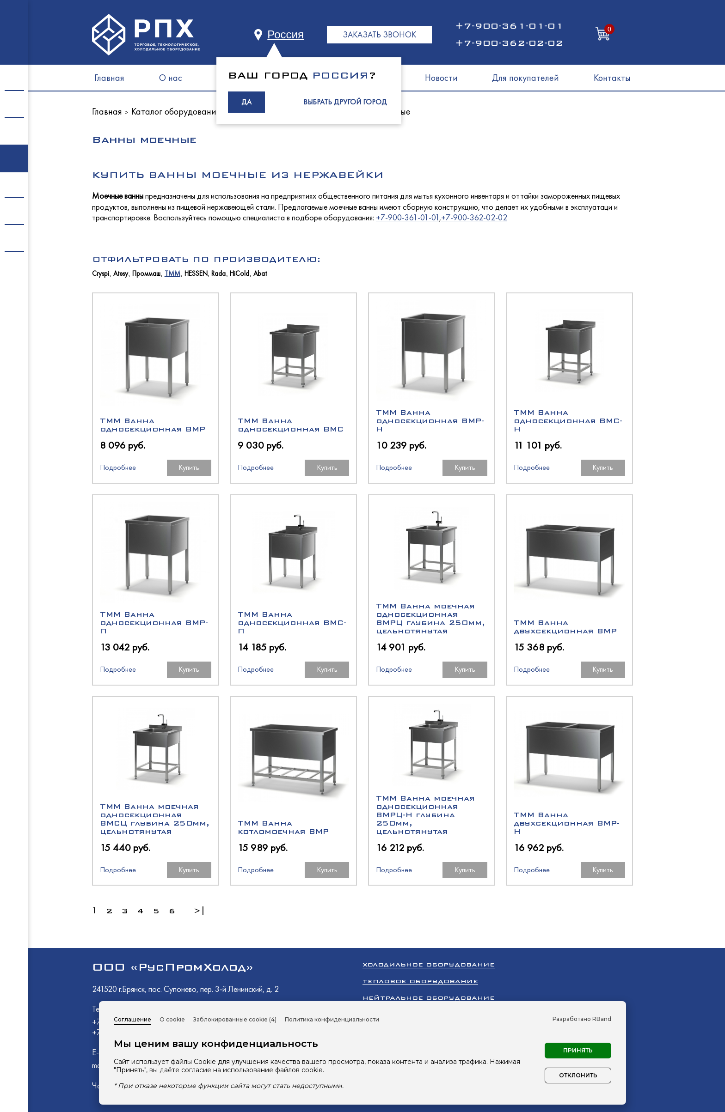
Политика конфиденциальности (332, 1019)
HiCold (239, 274)
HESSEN (196, 274)
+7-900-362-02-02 (509, 43)
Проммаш (146, 274)
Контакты (612, 78)
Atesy (120, 274)
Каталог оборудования (176, 111)
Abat (260, 274)
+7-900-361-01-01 (509, 26)
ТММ (172, 274)
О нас (170, 78)
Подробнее (118, 467)
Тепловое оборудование (420, 981)
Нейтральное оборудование (428, 997)
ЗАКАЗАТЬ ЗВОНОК (379, 34)
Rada (218, 274)
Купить (188, 467)
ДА (246, 102)
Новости (441, 78)
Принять (578, 1050)
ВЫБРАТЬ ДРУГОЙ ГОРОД (345, 102)
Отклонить (578, 1075)
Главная (109, 78)
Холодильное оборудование (428, 964)
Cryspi (100, 274)
